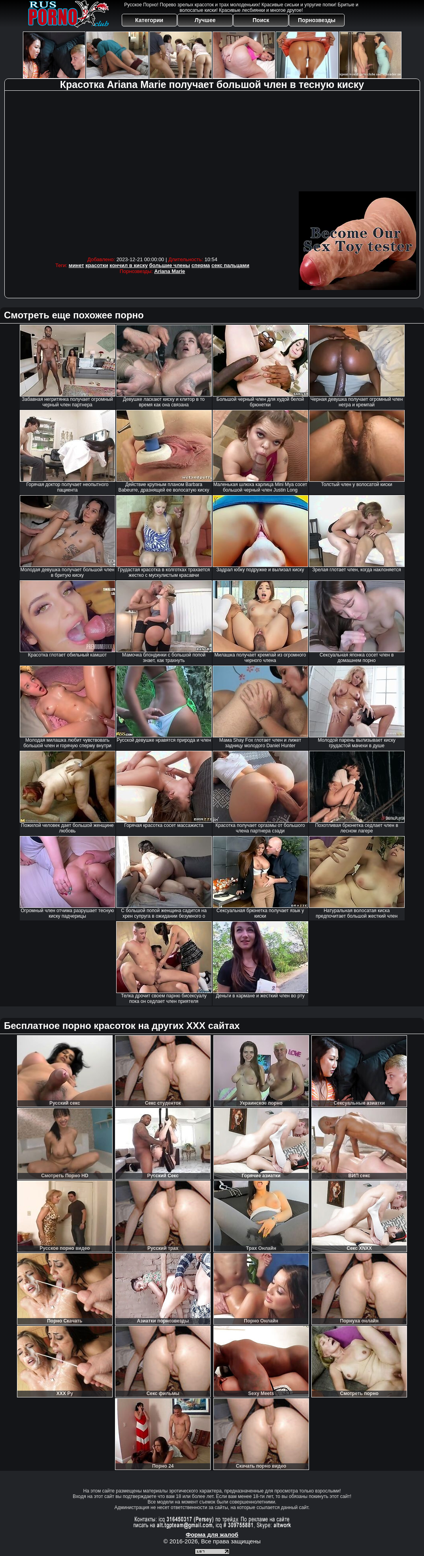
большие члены (169, 265)
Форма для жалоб (212, 1534)
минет (76, 265)
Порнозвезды (316, 20)
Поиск (261, 20)
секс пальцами (230, 265)
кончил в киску (128, 265)
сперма (201, 265)
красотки (96, 265)
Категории (149, 20)
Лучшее (204, 20)
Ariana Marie (169, 271)
